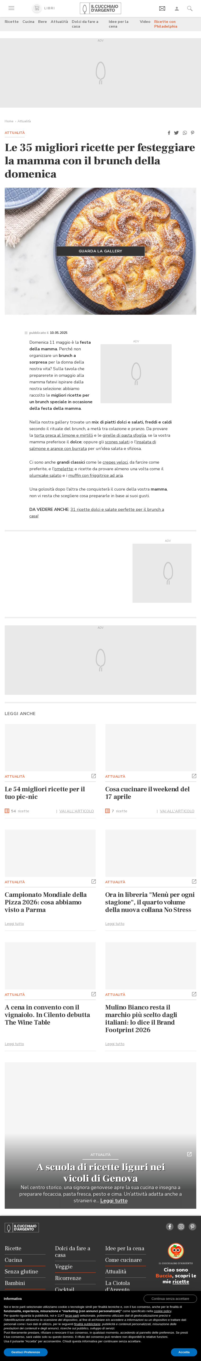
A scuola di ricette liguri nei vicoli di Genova (100, 1173)
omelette (63, 469)
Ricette (12, 21)
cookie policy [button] (162, 1311)
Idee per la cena (118, 24)
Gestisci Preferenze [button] (25, 1352)
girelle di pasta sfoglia (124, 435)
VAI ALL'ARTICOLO (76, 811)
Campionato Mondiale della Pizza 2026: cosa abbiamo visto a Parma (46, 902)
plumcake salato (45, 475)
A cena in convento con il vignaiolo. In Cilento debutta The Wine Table (47, 1015)
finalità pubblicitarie (87, 1324)
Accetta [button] (184, 1352)
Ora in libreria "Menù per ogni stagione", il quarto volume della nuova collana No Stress (150, 902)
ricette (20, 811)
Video (145, 21)
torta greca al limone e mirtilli (63, 435)
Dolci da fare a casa (85, 24)
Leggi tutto (14, 923)
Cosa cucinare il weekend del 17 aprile (147, 793)
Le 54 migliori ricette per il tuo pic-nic (45, 793)
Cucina (28, 21)
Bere (42, 21)
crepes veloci (115, 462)
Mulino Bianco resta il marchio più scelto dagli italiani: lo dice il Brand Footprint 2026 (141, 1018)
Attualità (59, 21)
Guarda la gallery (101, 251)
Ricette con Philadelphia (165, 24)
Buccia (164, 1275)
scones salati (117, 442)
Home (9, 121)
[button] (169, 133)
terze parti (72, 1315)
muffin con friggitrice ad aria (95, 475)
